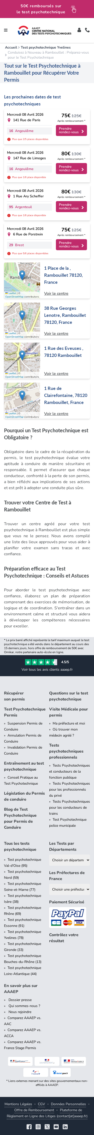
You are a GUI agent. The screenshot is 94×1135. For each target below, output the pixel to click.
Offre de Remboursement (34, 1110)
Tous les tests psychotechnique (20, 846)
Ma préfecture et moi (69, 723)
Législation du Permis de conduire (24, 796)
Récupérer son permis (14, 696)
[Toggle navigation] (6, 31)
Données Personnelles (68, 1104)
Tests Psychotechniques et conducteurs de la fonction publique (69, 771)
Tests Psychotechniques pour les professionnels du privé (69, 789)
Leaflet (10, 293)
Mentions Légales (18, 1104)
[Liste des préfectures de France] (69, 889)
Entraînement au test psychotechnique (24, 766)
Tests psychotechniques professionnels (66, 751)
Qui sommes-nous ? (24, 1006)
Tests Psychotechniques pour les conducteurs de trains (69, 807)
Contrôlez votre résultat (63, 938)
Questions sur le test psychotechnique (68, 696)
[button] (22, 275)
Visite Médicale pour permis (68, 712)
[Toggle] (79, 30)
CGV (41, 1104)
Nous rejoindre (19, 1012)
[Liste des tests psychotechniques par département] (69, 860)
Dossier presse (20, 1000)
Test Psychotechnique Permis (24, 712)
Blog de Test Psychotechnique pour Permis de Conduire (20, 818)
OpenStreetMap (14, 297)
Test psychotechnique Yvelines (46, 47)
